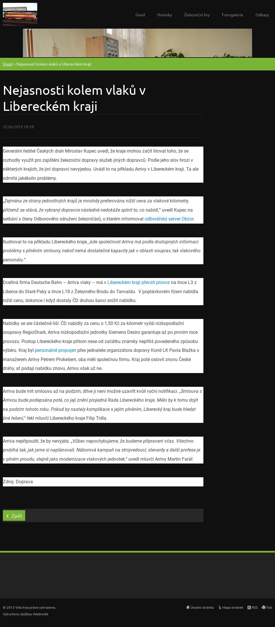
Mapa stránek (232, 607)
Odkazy (262, 14)
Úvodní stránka (202, 607)
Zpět (16, 515)
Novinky (164, 14)
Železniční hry (197, 14)
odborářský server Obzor (169, 219)
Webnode (40, 614)
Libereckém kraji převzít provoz (138, 282)
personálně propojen (55, 350)
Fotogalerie (232, 14)
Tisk (269, 607)
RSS (255, 607)
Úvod (140, 14)
